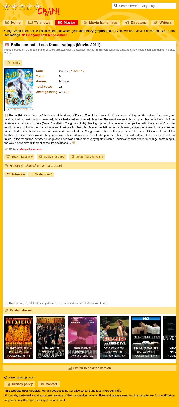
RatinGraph (31, 4)
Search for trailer (52, 156)
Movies (66, 22)
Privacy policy (20, 384)
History (13, 62)
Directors (135, 22)
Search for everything (87, 156)
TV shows (39, 22)
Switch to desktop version (89, 368)
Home (12, 22)
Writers (162, 22)
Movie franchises (100, 22)
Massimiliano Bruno (31, 149)
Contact (48, 384)
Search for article (19, 156)
